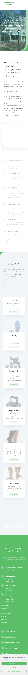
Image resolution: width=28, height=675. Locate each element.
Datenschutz (4, 622)
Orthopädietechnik (6, 605)
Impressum (4, 619)
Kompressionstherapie (6, 613)
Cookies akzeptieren (14, 663)
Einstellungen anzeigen (14, 671)
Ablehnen (14, 667)
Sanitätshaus (4, 611)
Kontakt (3, 625)
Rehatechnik (4, 608)
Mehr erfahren (14, 311)
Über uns (3, 616)
